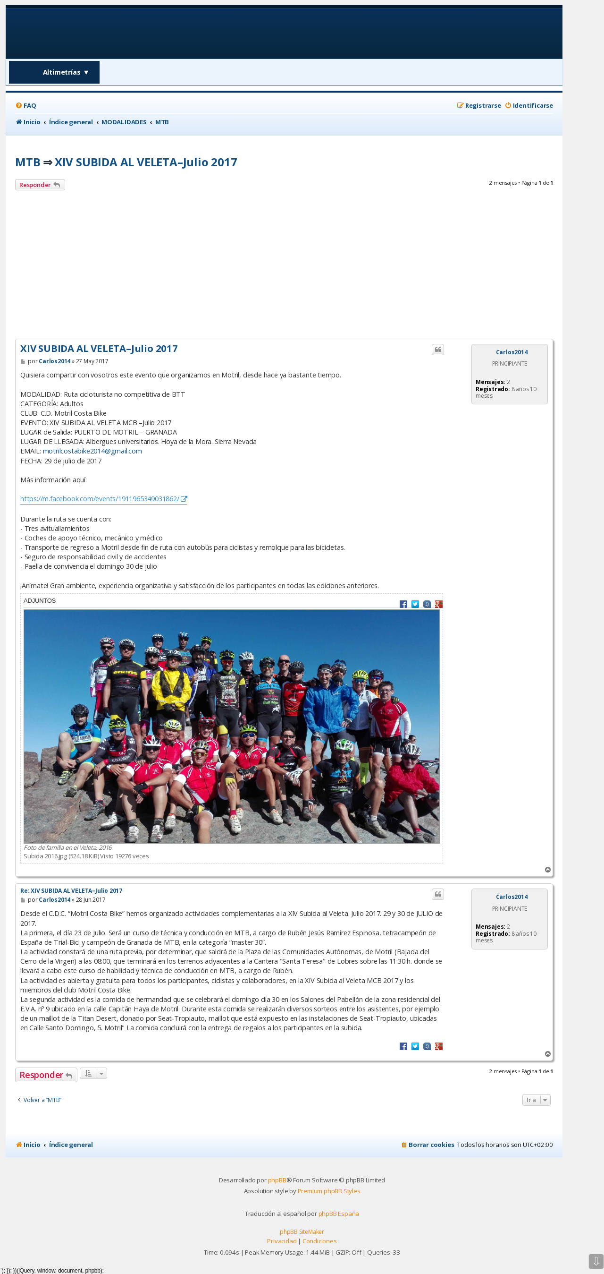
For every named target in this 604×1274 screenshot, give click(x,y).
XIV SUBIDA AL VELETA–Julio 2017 (146, 162)
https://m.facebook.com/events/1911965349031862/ (99, 498)
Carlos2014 (512, 352)
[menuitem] (25, 105)
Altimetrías (66, 72)
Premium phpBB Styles (329, 1191)
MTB (27, 162)
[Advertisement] (284, 266)
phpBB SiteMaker (302, 1232)
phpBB (277, 1180)
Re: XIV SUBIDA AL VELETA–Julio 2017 (71, 890)
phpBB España (339, 1213)
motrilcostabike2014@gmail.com (92, 450)
